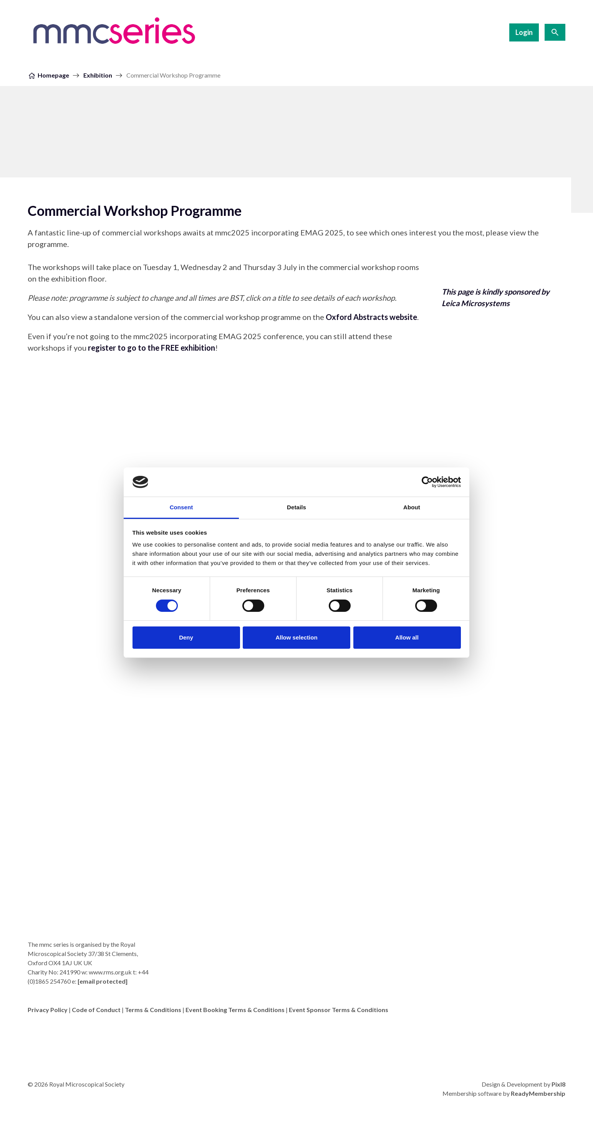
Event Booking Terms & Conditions (235, 1009)
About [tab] (411, 507)
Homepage (53, 75)
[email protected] (103, 981)
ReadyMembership (538, 1093)
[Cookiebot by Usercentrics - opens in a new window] (427, 482)
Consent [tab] (181, 507)
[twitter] (557, 1029)
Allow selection (296, 637)
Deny (186, 637)
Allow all (407, 637)
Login (524, 32)
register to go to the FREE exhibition (151, 347)
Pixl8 (558, 1084)
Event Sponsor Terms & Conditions (338, 1009)
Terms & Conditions (153, 1009)
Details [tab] (296, 507)
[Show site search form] (555, 32)
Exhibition (97, 75)
